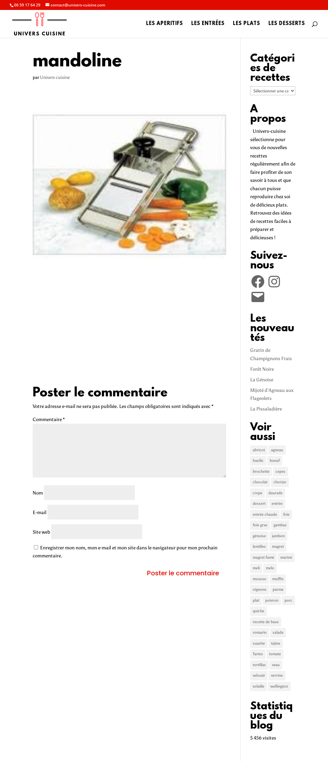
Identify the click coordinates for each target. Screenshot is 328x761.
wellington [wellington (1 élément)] (279, 686)
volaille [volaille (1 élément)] (258, 686)
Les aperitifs (164, 24)
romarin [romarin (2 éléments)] (259, 632)
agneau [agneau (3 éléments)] (277, 450)
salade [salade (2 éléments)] (278, 632)
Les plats (246, 24)
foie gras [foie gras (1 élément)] (260, 525)
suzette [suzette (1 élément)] (259, 643)
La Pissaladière (266, 409)
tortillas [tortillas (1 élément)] (259, 665)
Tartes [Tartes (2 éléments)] (258, 654)
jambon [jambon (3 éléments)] (278, 536)
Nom (38, 493)
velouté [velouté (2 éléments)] (259, 675)
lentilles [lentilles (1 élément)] (259, 546)
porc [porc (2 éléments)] (288, 600)
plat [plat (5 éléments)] (256, 600)
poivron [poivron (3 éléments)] (271, 600)
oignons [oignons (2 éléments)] (259, 589)
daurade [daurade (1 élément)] (275, 493)
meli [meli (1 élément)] (256, 568)
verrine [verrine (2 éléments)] (277, 675)
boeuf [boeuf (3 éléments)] (275, 460)
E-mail (39, 512)
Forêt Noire (262, 369)
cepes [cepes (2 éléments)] (280, 471)
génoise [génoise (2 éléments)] (259, 536)
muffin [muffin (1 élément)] (277, 579)
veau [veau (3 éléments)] (276, 665)
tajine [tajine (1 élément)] (275, 643)
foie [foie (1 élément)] (286, 514)
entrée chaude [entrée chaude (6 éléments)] (265, 514)
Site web (41, 532)
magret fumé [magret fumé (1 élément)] (263, 557)
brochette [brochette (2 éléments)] (261, 471)
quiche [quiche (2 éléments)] (258, 611)
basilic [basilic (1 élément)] (258, 460)
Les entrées (208, 24)
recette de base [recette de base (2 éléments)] (266, 622)
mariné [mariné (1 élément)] (286, 557)
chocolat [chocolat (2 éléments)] (260, 482)
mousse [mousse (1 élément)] (259, 579)
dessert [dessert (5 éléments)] (259, 503)
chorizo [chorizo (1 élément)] (280, 482)
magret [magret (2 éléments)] (278, 546)
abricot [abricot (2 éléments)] (259, 450)
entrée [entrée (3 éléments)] (277, 503)
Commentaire (49, 419)
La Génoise (261, 380)
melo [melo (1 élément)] (270, 568)
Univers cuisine (55, 77)
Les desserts (286, 24)
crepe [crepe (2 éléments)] (257, 493)
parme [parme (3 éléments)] (278, 589)
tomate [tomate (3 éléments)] (275, 654)
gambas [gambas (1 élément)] (280, 525)
